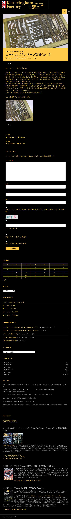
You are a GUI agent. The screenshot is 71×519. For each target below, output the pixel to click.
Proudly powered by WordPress (10, 516)
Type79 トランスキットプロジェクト (13, 302)
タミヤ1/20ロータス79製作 (11, 315)
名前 (7, 184)
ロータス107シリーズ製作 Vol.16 (36, 142)
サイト (8, 199)
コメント (9, 160)
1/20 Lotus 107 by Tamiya (12, 51)
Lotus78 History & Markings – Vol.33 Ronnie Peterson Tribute (46, 496)
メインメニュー (69, 11)
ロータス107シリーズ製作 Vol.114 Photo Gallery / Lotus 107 (20, 327)
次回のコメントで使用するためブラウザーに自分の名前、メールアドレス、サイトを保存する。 (35, 211)
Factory (22, 51)
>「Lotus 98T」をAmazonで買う (12, 458)
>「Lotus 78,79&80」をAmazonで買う (14, 457)
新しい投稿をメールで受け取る (16, 243)
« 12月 (4, 280)
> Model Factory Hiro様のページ (12, 455)
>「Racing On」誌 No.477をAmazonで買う (15, 509)
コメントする (32, 58)
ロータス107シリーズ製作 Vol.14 (36, 136)
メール (8, 192)
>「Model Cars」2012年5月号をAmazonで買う (27, 480)
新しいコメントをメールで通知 (16, 237)
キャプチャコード (11, 228)
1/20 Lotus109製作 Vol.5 (10, 334)
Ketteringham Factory (21, 58)
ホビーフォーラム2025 (9, 305)
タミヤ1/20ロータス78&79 (10, 312)
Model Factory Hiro (8, 445)
